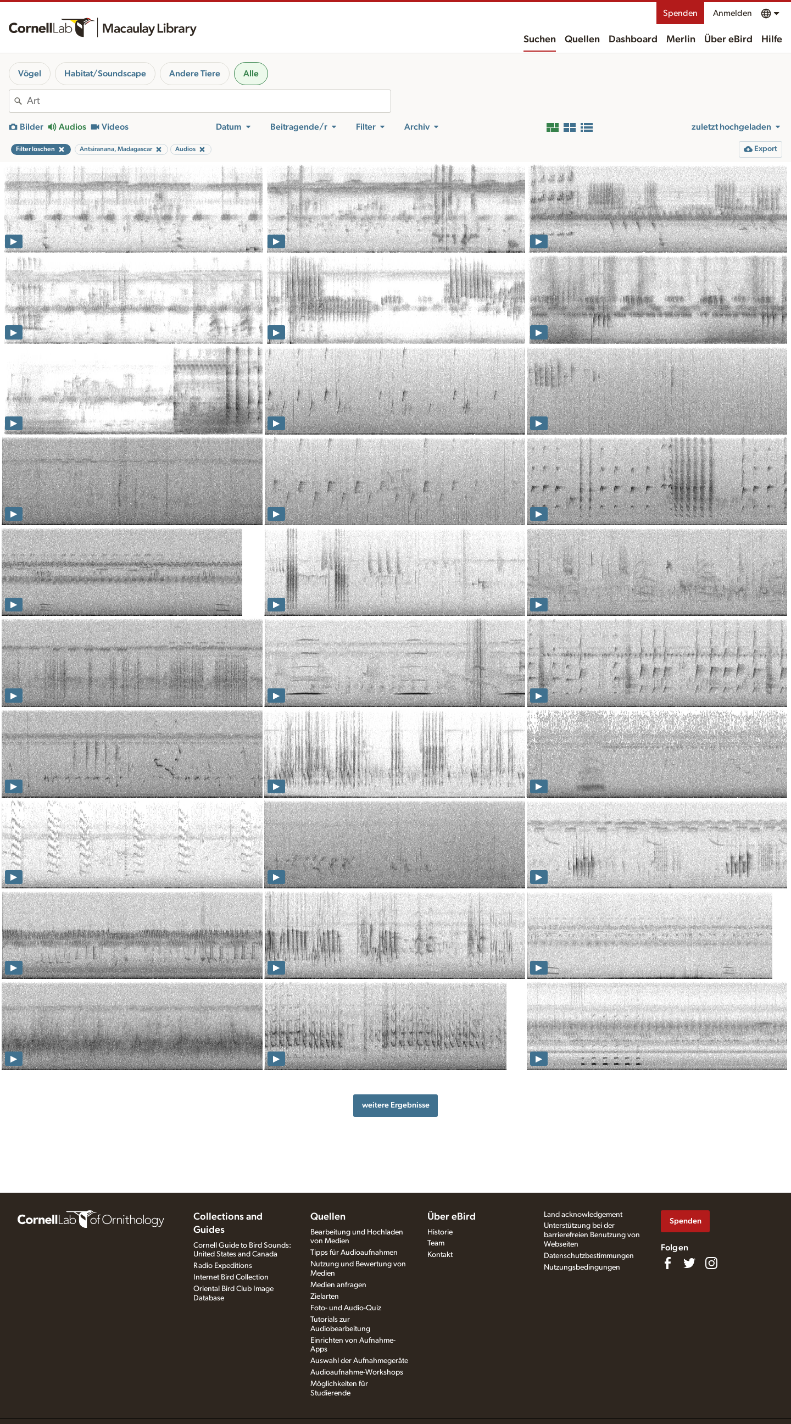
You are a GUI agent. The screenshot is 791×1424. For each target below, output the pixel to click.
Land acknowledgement (583, 1215)
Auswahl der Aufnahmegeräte (359, 1361)
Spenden (680, 13)
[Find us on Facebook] (667, 1263)
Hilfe (771, 39)
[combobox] (209, 101)
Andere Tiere (194, 73)
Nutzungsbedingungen (582, 1267)
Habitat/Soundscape (105, 73)
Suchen (539, 39)
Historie (440, 1232)
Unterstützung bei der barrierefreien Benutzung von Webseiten (592, 1235)
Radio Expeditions (222, 1266)
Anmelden (732, 13)
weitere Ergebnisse (396, 1105)
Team (435, 1243)
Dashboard (633, 39)
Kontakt (440, 1255)
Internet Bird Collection (231, 1277)
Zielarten (324, 1296)
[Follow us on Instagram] (711, 1263)
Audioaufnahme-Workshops (356, 1372)
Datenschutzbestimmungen (589, 1256)
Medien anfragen (338, 1285)
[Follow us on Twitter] (689, 1263)
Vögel (29, 73)
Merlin (680, 39)
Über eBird (728, 39)
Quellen (582, 39)
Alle (251, 73)
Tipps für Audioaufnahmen (354, 1252)
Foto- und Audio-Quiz (345, 1308)
